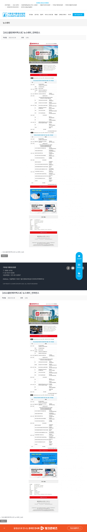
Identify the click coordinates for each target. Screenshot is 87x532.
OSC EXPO (16, 5)
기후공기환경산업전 (58, 5)
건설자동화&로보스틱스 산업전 (29, 5)
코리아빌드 (7, 5)
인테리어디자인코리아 (13, 7)
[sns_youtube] (73, 267)
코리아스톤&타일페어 (26, 7)
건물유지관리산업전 (45, 5)
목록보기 (4, 256)
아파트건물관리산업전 (71, 5)
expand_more (4, 528)
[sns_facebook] (68, 267)
